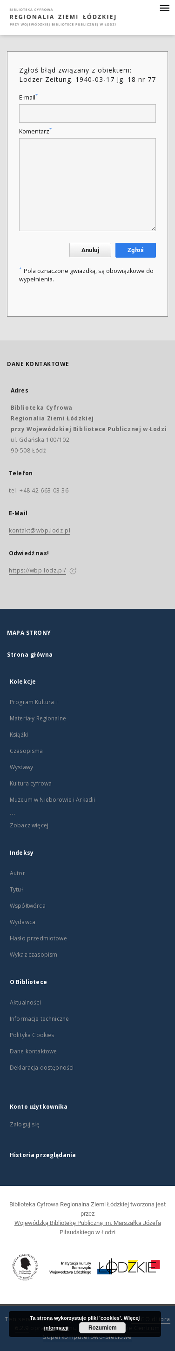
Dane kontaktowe (33, 1051)
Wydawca (22, 922)
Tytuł (16, 889)
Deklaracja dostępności (42, 1067)
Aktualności (25, 1002)
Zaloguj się (25, 1124)
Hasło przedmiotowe (38, 938)
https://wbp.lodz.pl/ (37, 570)
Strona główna (30, 655)
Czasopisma (26, 751)
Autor (17, 873)
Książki (19, 735)
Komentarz (35, 131)
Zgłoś (136, 249)
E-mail (28, 97)
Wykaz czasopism (33, 954)
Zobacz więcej (29, 825)
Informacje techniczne (39, 1019)
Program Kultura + (34, 702)
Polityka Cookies (32, 1035)
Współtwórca (28, 906)
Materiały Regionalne (38, 718)
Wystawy (21, 767)
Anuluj (90, 249)
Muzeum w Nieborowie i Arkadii (52, 800)
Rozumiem (102, 1327)
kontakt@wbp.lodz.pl (39, 530)
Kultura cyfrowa (31, 783)
